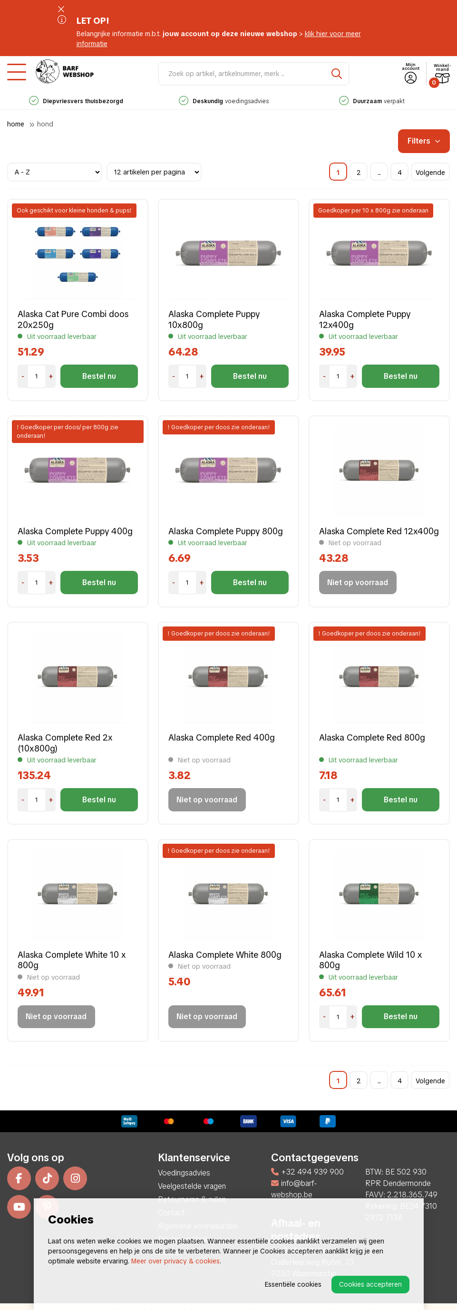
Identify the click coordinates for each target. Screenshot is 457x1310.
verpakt (375, 101)
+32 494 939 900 (307, 1172)
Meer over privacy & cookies (175, 1261)
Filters (424, 141)
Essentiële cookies (293, 1284)
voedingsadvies (227, 101)
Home (15, 124)
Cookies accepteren (370, 1284)
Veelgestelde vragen (192, 1186)
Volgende (430, 172)
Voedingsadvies (184, 1173)
